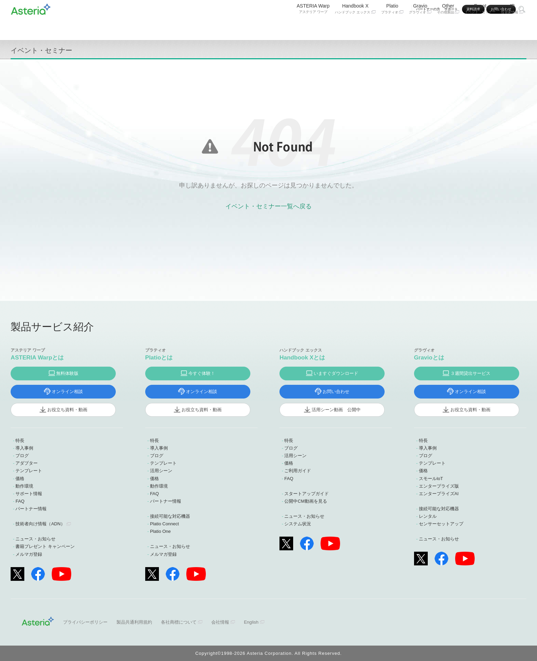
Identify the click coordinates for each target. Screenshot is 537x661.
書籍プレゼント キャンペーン (45, 546)
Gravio (420, 26)
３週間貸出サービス (470, 373)
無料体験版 (67, 373)
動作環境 (24, 486)
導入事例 (24, 448)
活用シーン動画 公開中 (336, 409)
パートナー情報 (31, 508)
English (251, 622)
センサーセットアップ (441, 523)
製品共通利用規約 (134, 622)
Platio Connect (164, 523)
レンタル (428, 516)
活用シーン (161, 470)
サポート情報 (28, 493)
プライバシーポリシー (85, 622)
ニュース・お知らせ (35, 538)
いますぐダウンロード (336, 373)
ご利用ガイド (297, 470)
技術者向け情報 (40, 523)
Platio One (160, 531)
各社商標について (179, 622)
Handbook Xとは (302, 357)
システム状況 (297, 523)
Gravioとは (429, 357)
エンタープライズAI (439, 493)
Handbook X (355, 26)
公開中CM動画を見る (305, 501)
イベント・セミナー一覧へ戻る (268, 206)
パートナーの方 (428, 9)
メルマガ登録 (28, 554)
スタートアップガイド (306, 493)
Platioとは (159, 357)
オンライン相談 (67, 391)
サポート (451, 9)
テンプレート (28, 470)
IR (512, 26)
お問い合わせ (501, 9)
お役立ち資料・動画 (67, 409)
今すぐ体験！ (201, 373)
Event (480, 26)
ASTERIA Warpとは (37, 357)
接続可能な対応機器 (170, 516)
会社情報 (220, 622)
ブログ (22, 455)
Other (448, 26)
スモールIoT (431, 478)
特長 (19, 440)
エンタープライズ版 (439, 486)
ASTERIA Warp (313, 26)
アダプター (26, 463)
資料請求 (473, 9)
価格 (19, 478)
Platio (392, 26)
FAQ (19, 501)
